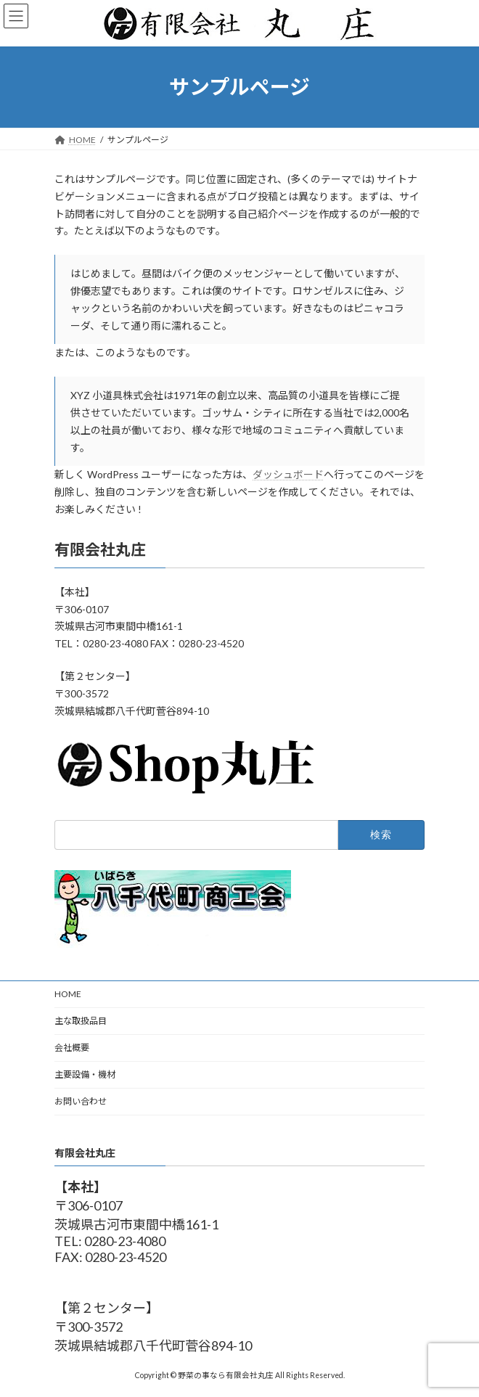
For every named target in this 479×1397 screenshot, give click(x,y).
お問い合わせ (80, 1101)
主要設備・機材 (84, 1074)
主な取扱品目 (80, 1020)
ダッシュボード (288, 474)
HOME (67, 993)
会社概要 (71, 1047)
